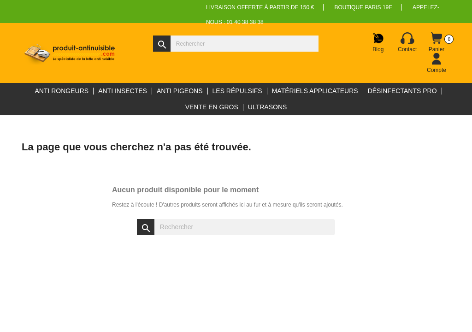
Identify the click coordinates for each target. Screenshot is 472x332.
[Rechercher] (236, 44)
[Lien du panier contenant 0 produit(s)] (436, 42)
